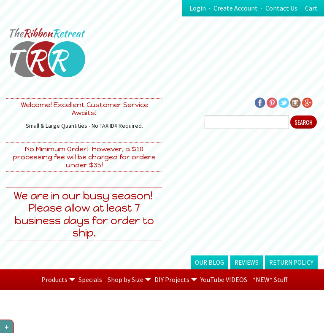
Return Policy (291, 262)
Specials (90, 279)
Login (197, 8)
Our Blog (209, 262)
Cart (311, 8)
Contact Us (281, 8)
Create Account (235, 8)
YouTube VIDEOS (223, 279)
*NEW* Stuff (270, 279)
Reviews (247, 262)
